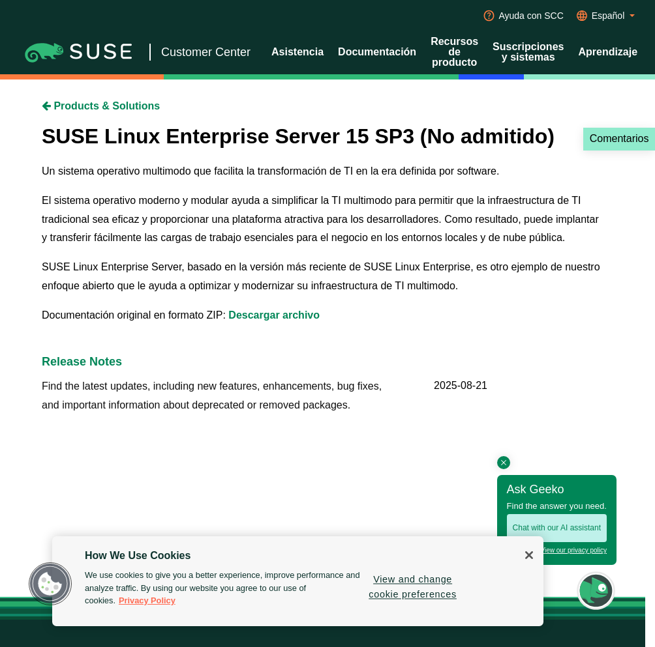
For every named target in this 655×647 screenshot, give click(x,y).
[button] (50, 584)
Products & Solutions (101, 105)
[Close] (529, 555)
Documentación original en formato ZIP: (135, 315)
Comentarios (619, 138)
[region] (297, 581)
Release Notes (82, 361)
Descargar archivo (274, 315)
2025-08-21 (460, 385)
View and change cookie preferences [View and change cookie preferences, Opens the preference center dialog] (413, 586)
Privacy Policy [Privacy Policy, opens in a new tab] (147, 600)
